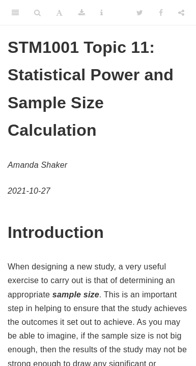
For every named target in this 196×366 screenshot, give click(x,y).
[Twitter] (140, 12)
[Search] (37, 12)
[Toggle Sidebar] (15, 12)
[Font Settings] (59, 12)
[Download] (82, 12)
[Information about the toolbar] (101, 12)
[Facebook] (161, 12)
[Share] (181, 12)
